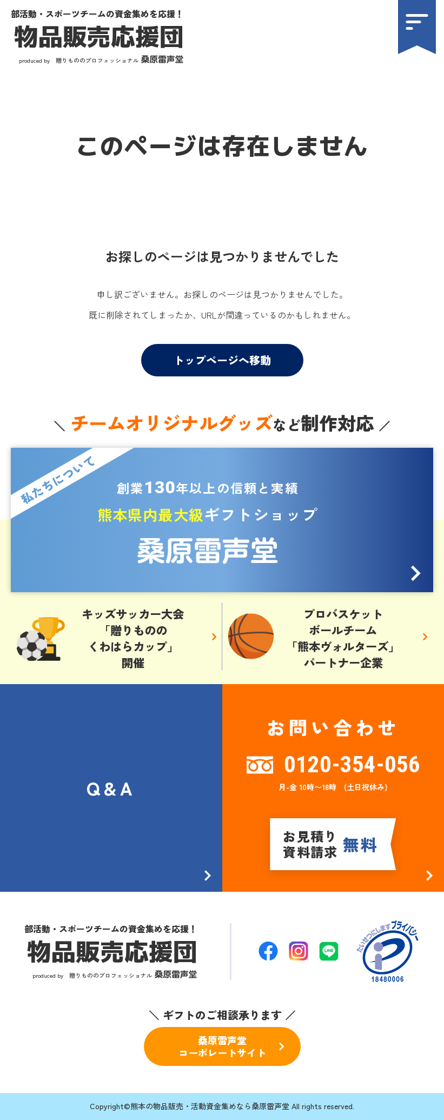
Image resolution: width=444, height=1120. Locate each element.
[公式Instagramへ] (298, 951)
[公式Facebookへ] (268, 951)
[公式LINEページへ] (329, 951)
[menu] (417, 27)
